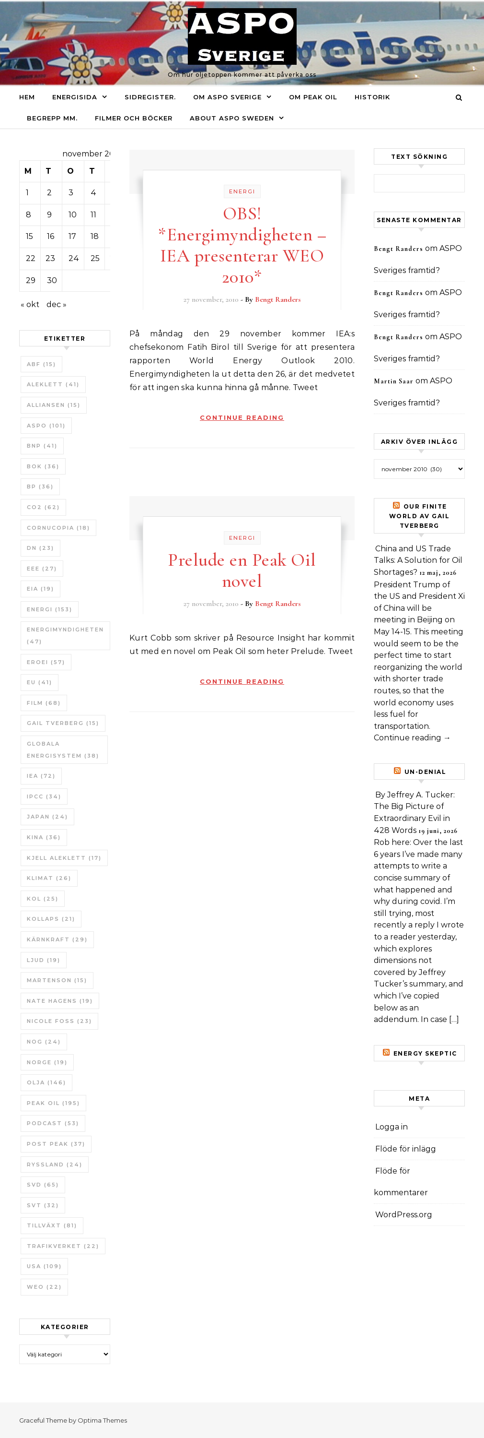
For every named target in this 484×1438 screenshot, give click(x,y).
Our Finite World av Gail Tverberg (419, 516)
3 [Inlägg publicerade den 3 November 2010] (71, 192)
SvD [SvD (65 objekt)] (43, 1184)
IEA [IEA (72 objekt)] (41, 775)
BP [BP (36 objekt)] (40, 486)
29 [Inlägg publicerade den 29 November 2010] (30, 280)
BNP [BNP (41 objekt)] (42, 445)
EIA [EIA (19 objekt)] (40, 588)
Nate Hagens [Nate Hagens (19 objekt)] (60, 1001)
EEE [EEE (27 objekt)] (42, 568)
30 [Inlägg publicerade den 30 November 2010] (52, 280)
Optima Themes (102, 1420)
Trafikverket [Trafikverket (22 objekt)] (63, 1246)
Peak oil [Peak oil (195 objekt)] (53, 1103)
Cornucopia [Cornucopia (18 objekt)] (58, 527)
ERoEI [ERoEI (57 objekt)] (46, 662)
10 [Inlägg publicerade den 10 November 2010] (73, 214)
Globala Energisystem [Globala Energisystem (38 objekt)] (63, 749)
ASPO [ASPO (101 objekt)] (46, 425)
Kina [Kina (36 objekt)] (44, 837)
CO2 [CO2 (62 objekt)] (43, 507)
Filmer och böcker (134, 118)
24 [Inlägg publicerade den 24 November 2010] (74, 258)
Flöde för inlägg (405, 1148)
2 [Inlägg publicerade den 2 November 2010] (49, 192)
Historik (372, 97)
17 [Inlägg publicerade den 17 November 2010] (72, 236)
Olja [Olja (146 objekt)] (46, 1082)
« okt (30, 304)
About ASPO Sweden (232, 118)
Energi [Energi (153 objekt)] (49, 609)
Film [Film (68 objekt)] (44, 703)
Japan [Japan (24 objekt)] (47, 816)
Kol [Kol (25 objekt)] (42, 898)
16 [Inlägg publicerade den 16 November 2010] (50, 236)
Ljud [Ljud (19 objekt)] (43, 960)
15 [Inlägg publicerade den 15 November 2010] (29, 236)
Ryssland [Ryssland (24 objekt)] (54, 1164)
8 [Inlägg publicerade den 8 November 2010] (28, 214)
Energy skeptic (425, 1053)
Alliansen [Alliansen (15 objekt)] (54, 405)
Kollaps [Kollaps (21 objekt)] (51, 918)
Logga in (391, 1126)
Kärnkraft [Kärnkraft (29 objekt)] (57, 939)
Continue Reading (242, 417)
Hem (27, 97)
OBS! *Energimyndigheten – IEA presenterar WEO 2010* (242, 245)
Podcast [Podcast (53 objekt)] (53, 1123)
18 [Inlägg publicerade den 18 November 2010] (95, 236)
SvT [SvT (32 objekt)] (43, 1205)
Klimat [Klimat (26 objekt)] (49, 878)
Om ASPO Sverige (227, 97)
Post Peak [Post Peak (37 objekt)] (56, 1144)
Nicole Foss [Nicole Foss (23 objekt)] (59, 1021)
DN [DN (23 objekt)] (40, 548)
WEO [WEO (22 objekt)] (44, 1287)
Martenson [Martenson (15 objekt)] (57, 980)
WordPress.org (403, 1214)
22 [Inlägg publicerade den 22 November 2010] (30, 258)
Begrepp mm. (52, 118)
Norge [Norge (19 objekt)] (47, 1062)
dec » (56, 304)
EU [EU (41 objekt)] (39, 682)
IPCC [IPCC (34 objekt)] (44, 796)
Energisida (74, 97)
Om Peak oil (313, 97)
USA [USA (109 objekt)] (44, 1266)
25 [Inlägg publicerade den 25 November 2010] (95, 258)
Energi (242, 191)
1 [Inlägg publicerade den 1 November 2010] (27, 192)
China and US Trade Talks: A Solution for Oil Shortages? (418, 560)
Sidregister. (150, 97)
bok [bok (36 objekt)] (43, 466)
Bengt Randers (278, 299)
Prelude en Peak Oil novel (242, 570)
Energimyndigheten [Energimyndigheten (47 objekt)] (65, 635)
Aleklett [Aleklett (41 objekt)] (53, 384)
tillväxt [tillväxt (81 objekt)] (52, 1225)
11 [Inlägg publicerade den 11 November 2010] (93, 214)
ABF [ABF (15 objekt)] (41, 364)
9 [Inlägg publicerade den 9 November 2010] (49, 214)
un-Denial (425, 771)
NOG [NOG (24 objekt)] (44, 1041)
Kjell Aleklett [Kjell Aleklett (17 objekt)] (64, 858)
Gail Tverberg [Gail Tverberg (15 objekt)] (63, 723)
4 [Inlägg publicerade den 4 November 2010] (93, 192)
